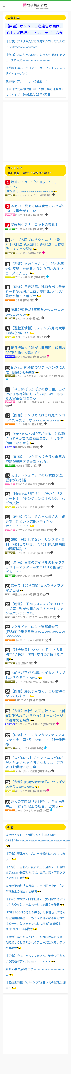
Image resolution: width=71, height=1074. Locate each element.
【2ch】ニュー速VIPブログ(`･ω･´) (34, 402)
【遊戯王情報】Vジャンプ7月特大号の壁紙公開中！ (35, 330)
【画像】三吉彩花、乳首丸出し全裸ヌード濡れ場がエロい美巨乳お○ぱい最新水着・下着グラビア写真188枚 (35, 872)
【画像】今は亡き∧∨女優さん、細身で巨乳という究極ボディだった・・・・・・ (35, 521)
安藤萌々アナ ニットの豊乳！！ (26, 81)
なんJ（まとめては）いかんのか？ (34, 376)
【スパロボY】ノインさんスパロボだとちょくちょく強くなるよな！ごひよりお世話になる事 (34, 762)
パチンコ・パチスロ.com (29, 617)
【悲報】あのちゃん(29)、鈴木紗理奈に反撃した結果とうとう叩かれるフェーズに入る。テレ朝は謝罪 (35, 942)
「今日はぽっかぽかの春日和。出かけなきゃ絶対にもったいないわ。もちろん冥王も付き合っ (35, 393)
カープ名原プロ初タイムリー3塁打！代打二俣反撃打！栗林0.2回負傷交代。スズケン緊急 (35, 244)
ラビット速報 (22, 424)
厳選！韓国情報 (23, 356)
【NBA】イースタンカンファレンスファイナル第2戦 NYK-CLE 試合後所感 (35, 739)
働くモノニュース (25, 640)
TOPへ (52, 1066)
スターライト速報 (25, 337)
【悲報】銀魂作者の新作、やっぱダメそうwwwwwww (35, 784)
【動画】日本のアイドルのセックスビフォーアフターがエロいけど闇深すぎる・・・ (35, 567)
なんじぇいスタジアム (27, 195)
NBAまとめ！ (22, 748)
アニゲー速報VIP (24, 277)
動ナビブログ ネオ (25, 576)
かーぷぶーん (22, 253)
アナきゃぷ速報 (23, 229)
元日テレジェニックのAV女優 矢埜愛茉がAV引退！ (34, 477)
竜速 (17, 663)
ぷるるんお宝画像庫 (26, 484)
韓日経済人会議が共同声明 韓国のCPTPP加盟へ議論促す (35, 350)
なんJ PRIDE (22, 318)
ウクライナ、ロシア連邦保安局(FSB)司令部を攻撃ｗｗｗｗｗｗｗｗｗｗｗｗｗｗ (35, 631)
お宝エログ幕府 (23, 215)
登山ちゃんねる (23, 594)
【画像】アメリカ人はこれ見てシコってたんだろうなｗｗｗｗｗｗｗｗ (35, 417)
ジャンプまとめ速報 (26, 507)
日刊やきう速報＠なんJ (28, 681)
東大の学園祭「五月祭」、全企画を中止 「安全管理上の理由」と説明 (35, 804)
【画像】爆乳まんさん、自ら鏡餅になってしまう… (35, 693)
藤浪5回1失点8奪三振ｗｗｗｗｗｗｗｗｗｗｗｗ (34, 312)
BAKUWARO (21, 700)
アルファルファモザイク (28, 724)
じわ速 (19, 300)
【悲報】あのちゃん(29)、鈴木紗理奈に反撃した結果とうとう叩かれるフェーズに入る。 (35, 268)
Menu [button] (4, 6)
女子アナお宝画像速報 (27, 530)
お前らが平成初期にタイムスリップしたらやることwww (35, 675)
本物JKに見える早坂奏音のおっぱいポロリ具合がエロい (35, 208)
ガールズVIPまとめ (25, 810)
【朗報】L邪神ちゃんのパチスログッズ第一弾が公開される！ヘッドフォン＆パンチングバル (34, 608)
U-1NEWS (20, 447)
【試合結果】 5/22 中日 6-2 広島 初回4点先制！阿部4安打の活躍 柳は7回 (34, 654)
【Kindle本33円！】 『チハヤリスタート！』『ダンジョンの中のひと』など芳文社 (35, 498)
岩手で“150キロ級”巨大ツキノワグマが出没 (34, 587)
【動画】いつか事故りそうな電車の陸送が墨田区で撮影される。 (35, 459)
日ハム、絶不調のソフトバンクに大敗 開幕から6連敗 (35, 370)
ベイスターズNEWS (25, 553)
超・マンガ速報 (23, 791)
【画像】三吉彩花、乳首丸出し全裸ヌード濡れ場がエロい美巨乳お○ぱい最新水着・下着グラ (35, 291)
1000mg (19, 465)
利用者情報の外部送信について (32, 1066)
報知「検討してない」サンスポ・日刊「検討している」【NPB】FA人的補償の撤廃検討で (35, 544)
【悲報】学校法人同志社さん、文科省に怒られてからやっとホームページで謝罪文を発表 (35, 715)
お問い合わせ (9, 1066)
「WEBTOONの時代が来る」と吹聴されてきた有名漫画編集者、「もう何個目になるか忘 (35, 438)
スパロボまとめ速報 (26, 771)
